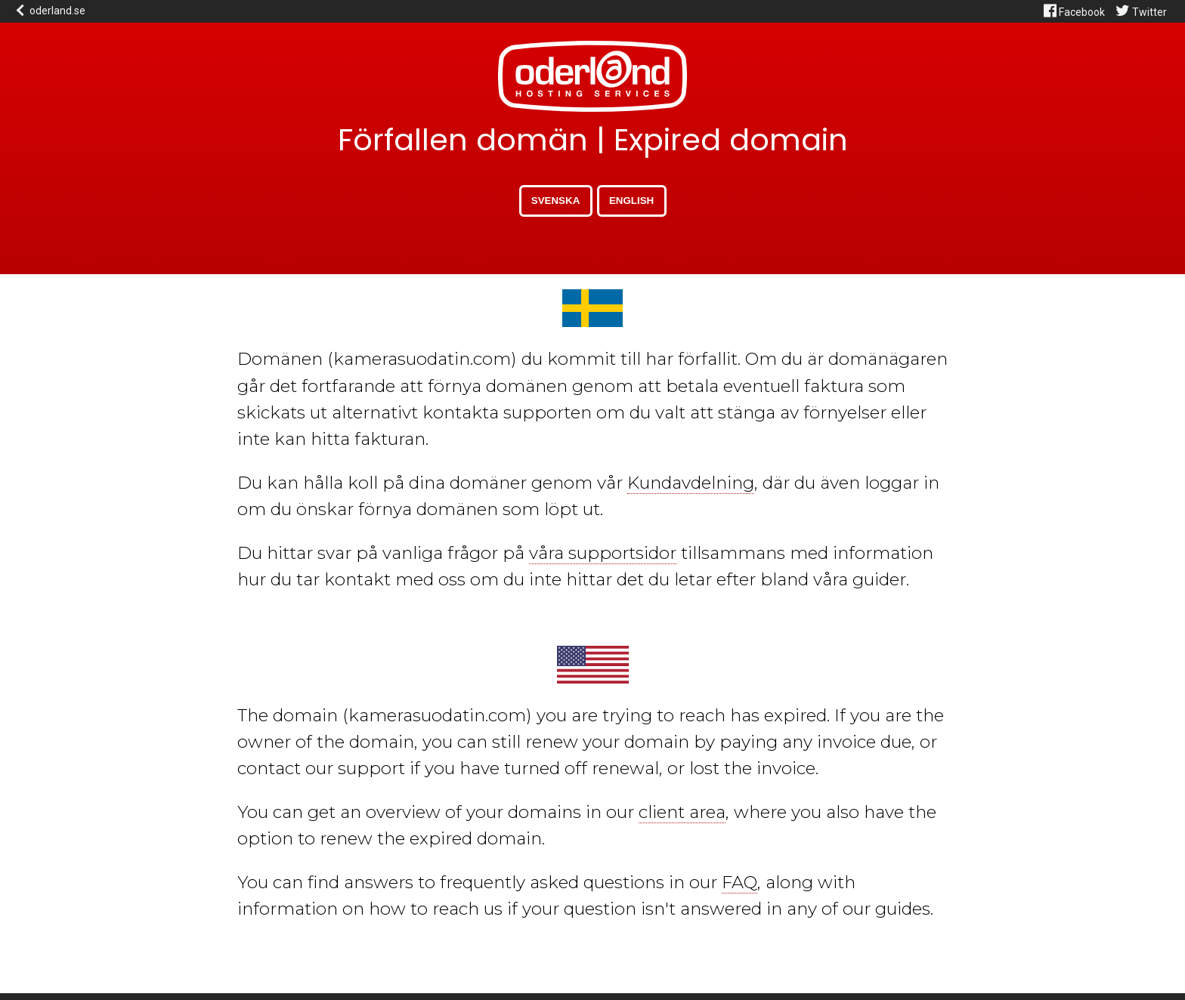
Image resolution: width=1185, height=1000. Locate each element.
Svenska (555, 200)
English (631, 200)
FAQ (739, 882)
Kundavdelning (690, 482)
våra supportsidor (602, 552)
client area (682, 812)
